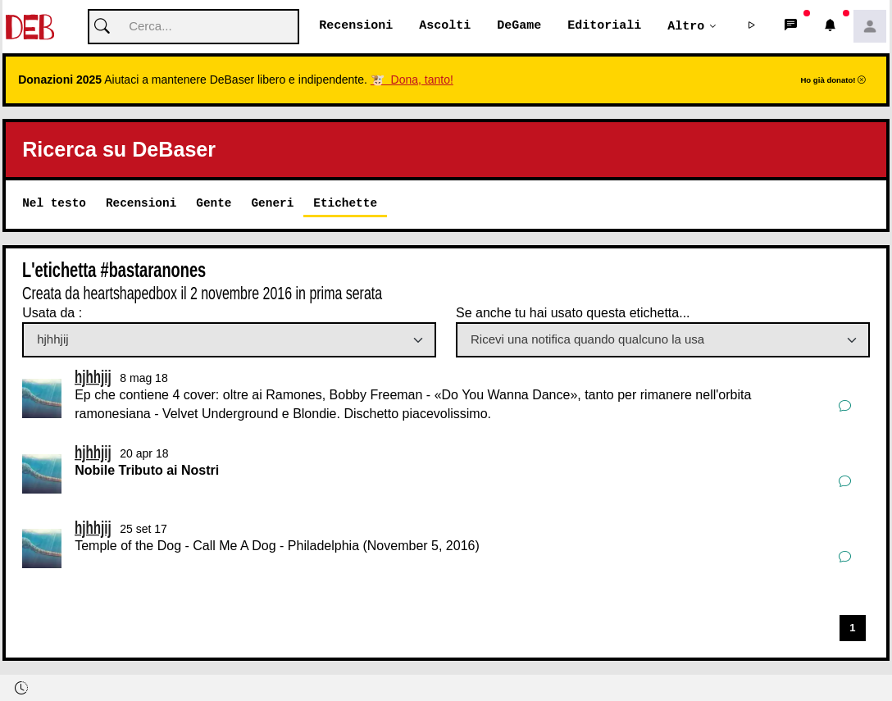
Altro (685, 26)
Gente (213, 203)
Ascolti (445, 26)
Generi (272, 203)
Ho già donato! (833, 80)
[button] (751, 27)
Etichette (345, 203)
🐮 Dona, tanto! (412, 80)
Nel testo (54, 203)
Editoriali (604, 26)
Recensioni (356, 26)
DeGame (519, 26)
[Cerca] (193, 27)
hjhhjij (93, 377)
